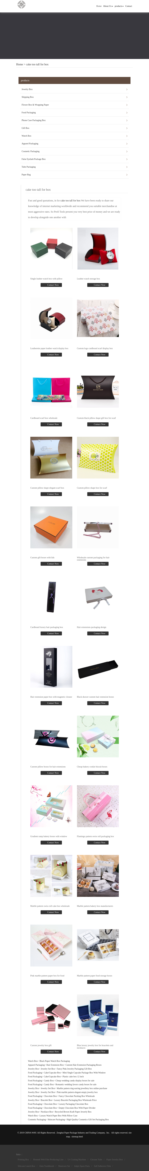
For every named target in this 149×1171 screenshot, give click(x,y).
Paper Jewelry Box (114, 1159)
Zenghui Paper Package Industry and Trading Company (81, 1133)
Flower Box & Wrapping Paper (35, 105)
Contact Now (53, 285)
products (119, 6)
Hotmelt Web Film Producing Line (48, 1159)
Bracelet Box (46, 1100)
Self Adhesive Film (102, 1166)
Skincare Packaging (56, 1119)
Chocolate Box (50, 1096)
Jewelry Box (27, 89)
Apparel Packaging (30, 143)
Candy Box (49, 1080)
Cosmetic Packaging (31, 151)
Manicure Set (64, 1166)
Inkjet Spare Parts (82, 1166)
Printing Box (23, 1159)
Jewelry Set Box (48, 1069)
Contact (128, 6)
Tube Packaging (29, 167)
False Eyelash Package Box (34, 159)
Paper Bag (26, 174)
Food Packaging (29, 112)
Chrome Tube (96, 1159)
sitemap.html (77, 1136)
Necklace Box (47, 1112)
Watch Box (26, 136)
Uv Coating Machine (77, 1159)
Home (99, 6)
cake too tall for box (37, 64)
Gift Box (25, 128)
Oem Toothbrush (46, 1166)
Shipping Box (28, 97)
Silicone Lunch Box (26, 1166)
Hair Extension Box (55, 1065)
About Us (108, 6)
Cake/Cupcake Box (52, 1073)
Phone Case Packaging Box (34, 120)
